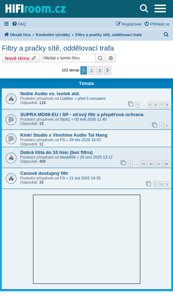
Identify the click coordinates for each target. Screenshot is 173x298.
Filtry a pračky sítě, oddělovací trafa (58, 48)
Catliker (66, 98)
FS (62, 140)
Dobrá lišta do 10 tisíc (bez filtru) (56, 152)
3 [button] (99, 70)
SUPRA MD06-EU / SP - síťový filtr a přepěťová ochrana (82, 114)
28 (166, 163)
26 (151, 163)
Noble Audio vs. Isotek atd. (50, 93)
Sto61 (65, 119)
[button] (107, 70)
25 (143, 163)
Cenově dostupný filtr (44, 173)
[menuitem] (19, 24)
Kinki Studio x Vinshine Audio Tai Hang (63, 135)
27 (158, 163)
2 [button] (91, 70)
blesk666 (68, 157)
